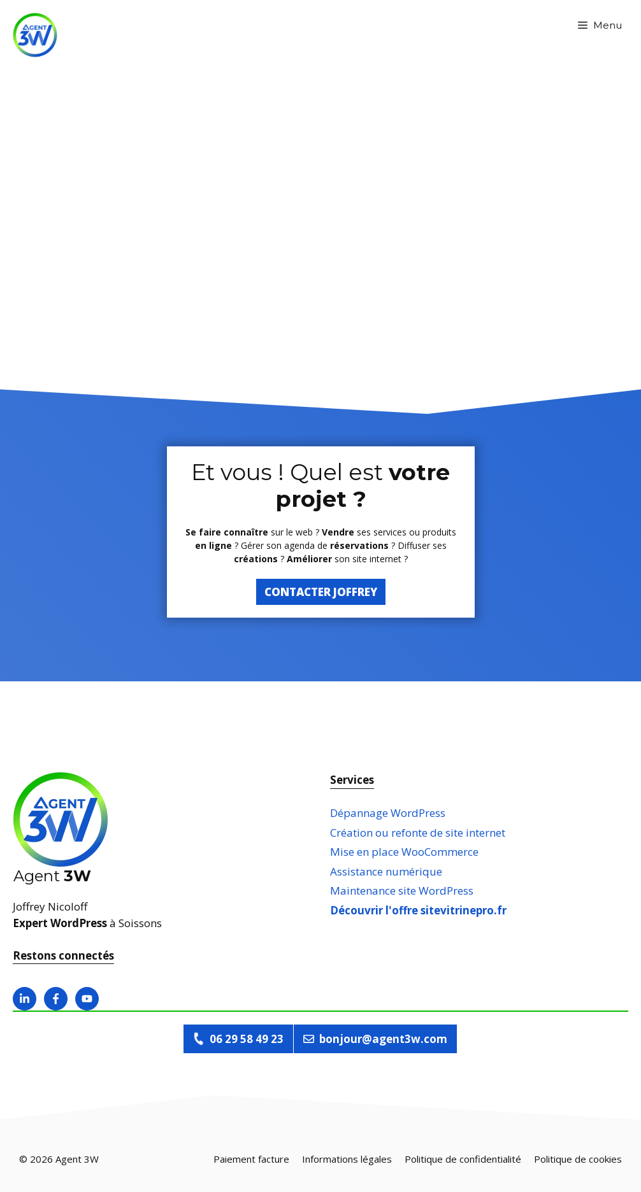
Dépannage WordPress (387, 812)
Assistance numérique (386, 871)
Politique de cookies (578, 1159)
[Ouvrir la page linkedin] (24, 999)
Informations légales (347, 1159)
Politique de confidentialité (463, 1159)
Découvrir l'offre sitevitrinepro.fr (418, 910)
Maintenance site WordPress (401, 890)
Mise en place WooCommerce (404, 851)
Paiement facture (251, 1159)
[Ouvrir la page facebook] (56, 999)
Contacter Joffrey (320, 592)
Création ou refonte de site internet (417, 832)
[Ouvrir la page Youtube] (87, 999)
